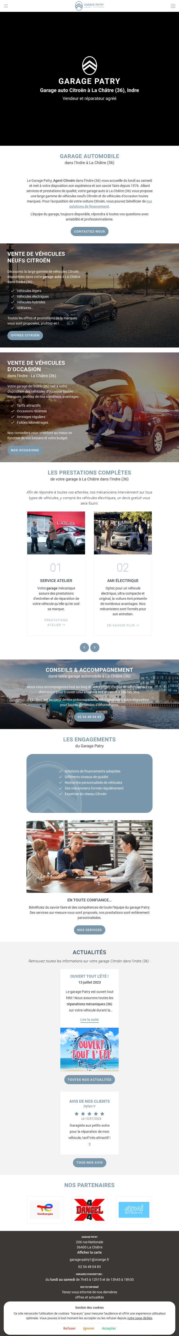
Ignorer (88, 1328)
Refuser (69, 1328)
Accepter (109, 1328)
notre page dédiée (139, 1318)
